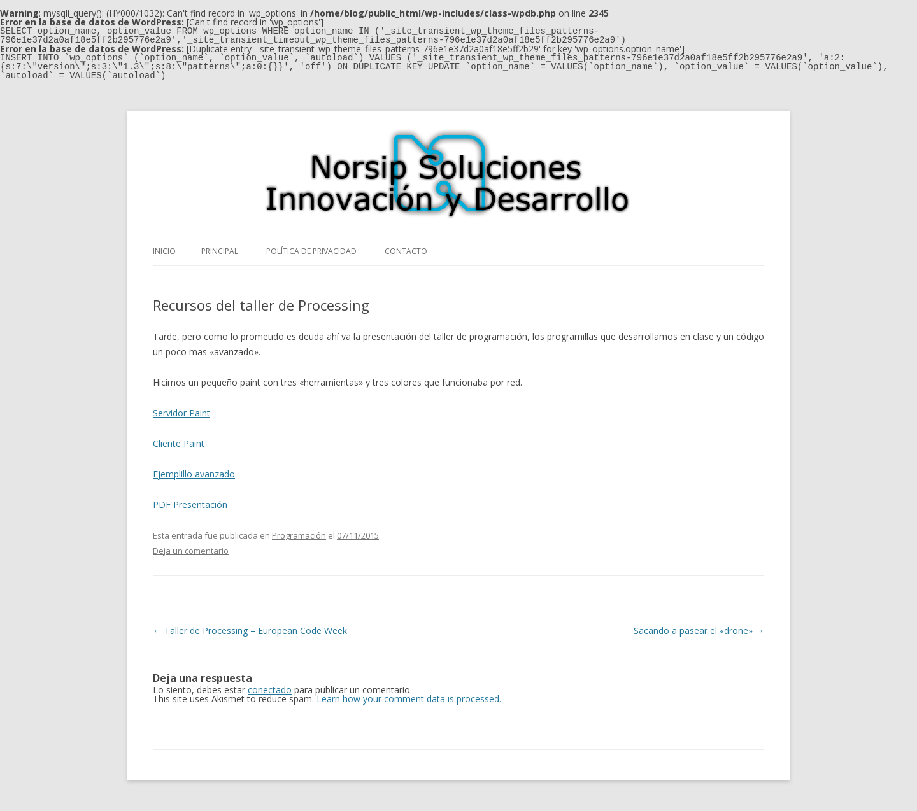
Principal (219, 251)
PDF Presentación (190, 504)
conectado (270, 690)
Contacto (406, 251)
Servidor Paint (181, 413)
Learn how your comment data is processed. (408, 699)
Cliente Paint (178, 443)
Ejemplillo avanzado (194, 474)
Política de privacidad (311, 251)
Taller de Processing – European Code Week (250, 630)
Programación (299, 535)
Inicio (164, 251)
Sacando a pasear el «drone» (699, 630)
